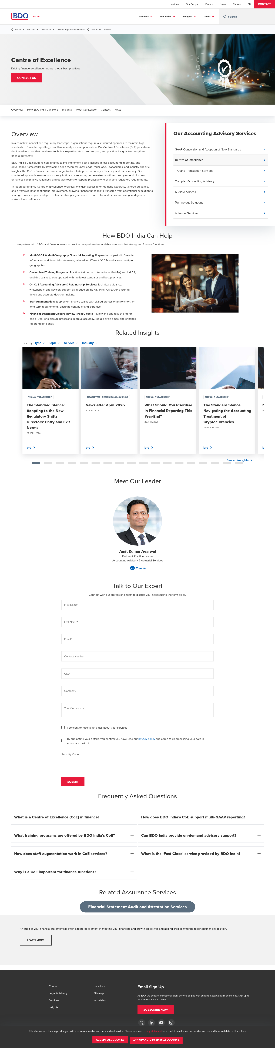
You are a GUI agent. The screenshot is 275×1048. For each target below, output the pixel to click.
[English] (249, 4)
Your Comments (74, 710)
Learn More (35, 944)
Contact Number (74, 658)
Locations (174, 4)
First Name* (71, 607)
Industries (166, 16)
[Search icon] (225, 16)
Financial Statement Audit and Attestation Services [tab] (137, 910)
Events (209, 4)
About (207, 16)
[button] (264, 4)
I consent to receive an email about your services (97, 730)
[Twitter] (142, 1023)
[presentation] (88, 765)
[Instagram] (171, 1023)
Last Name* (71, 624)
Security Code (70, 756)
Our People (192, 4)
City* (67, 676)
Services (144, 16)
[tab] (36, 465)
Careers (237, 4)
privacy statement (152, 1032)
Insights (187, 16)
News (223, 4)
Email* (68, 641)
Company (70, 693)
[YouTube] (161, 1023)
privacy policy (146, 741)
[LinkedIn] (151, 1023)
